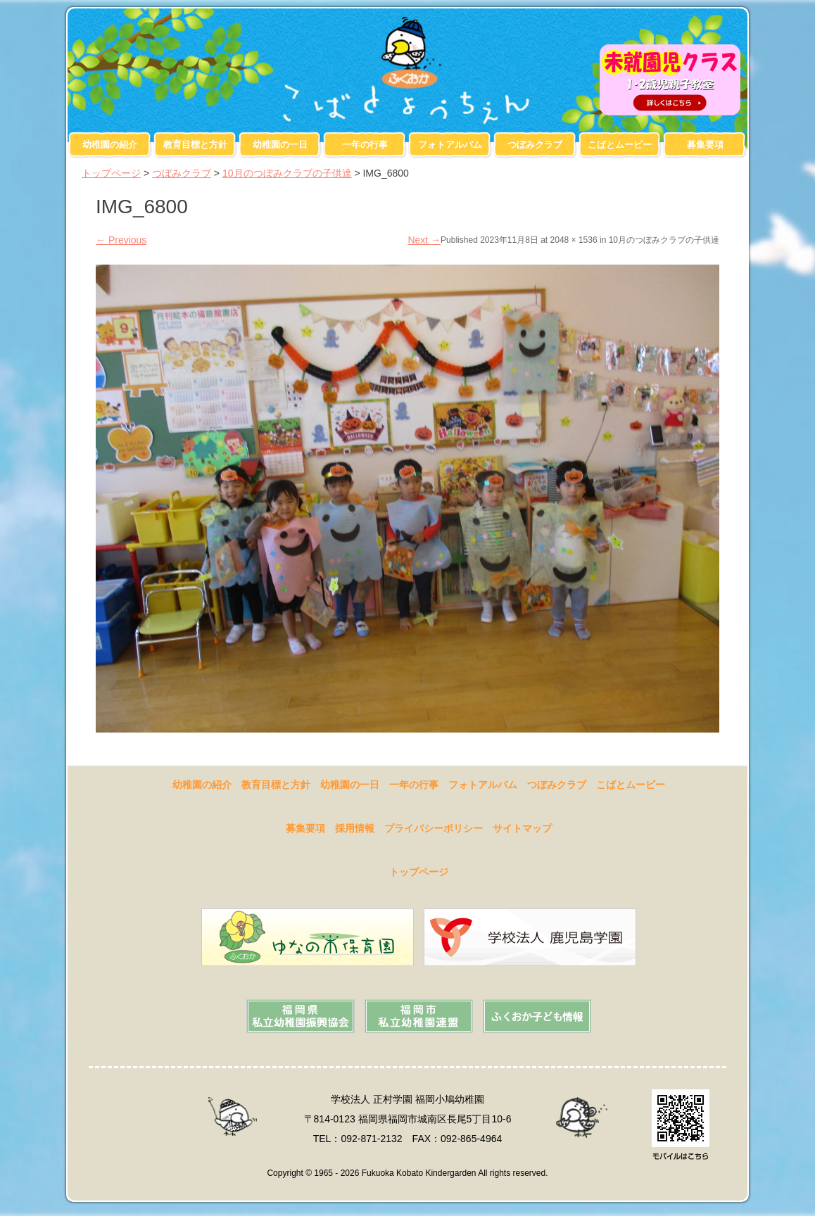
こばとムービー (620, 144)
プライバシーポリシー (433, 828)
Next (424, 240)
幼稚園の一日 (280, 144)
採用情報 (354, 828)
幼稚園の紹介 (109, 144)
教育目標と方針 (195, 144)
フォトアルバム (450, 144)
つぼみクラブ (534, 144)
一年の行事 (365, 144)
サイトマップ (522, 828)
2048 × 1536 (574, 240)
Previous (121, 240)
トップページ (111, 173)
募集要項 (705, 144)
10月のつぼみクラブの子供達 (287, 173)
